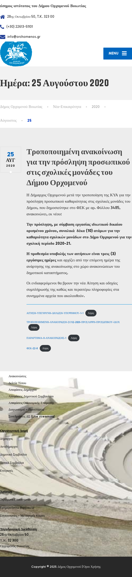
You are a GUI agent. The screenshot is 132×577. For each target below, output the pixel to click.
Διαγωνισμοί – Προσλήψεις (26, 409)
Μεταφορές (27, 515)
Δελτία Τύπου (17, 383)
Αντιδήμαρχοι (8, 446)
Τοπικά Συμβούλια (12, 463)
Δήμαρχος (6, 438)
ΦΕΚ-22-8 (32, 348)
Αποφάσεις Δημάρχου (22, 390)
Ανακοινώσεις (17, 376)
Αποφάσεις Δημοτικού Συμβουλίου (31, 396)
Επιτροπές (6, 470)
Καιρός (40, 515)
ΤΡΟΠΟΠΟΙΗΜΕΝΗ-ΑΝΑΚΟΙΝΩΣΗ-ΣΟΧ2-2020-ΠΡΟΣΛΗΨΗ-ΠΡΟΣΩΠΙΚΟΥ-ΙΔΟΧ (73, 322)
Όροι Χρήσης (92, 567)
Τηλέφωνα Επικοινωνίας (15, 499)
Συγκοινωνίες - (10, 515)
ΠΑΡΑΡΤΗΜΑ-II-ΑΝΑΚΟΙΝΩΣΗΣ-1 (46, 338)
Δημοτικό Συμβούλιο (13, 454)
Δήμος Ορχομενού (69, 567)
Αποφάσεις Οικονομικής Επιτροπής (31, 403)
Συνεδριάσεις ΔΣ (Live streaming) (31, 416)
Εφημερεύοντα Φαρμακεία (17, 508)
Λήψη (91, 313)
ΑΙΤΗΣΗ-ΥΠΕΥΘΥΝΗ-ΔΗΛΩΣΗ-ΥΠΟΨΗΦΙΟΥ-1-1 (55, 313)
